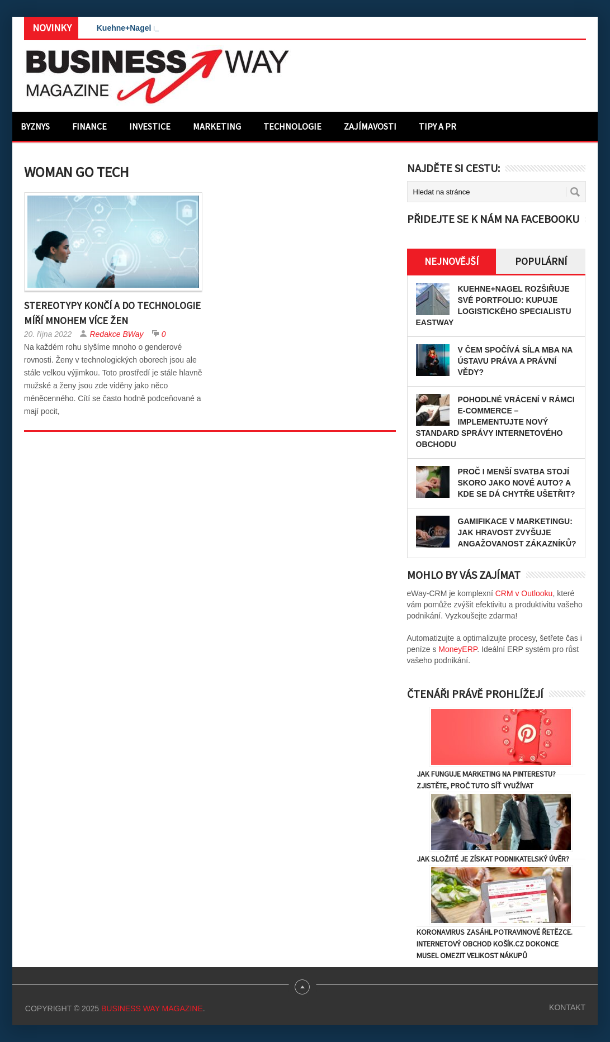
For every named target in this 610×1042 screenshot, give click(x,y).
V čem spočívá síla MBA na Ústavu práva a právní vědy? (515, 361)
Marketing (217, 126)
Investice (150, 126)
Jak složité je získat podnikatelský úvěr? (493, 859)
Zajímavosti (370, 126)
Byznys (35, 126)
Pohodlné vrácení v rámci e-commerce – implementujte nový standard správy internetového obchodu (495, 422)
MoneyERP (457, 649)
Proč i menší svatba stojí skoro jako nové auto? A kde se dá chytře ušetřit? (516, 482)
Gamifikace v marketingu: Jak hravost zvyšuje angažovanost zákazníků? (517, 532)
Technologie (292, 126)
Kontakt (567, 1007)
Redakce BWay (116, 334)
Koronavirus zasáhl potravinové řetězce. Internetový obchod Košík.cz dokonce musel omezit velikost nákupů (495, 943)
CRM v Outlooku (524, 593)
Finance (89, 126)
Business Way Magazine (152, 1008)
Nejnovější (451, 261)
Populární (541, 261)
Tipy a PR (437, 126)
